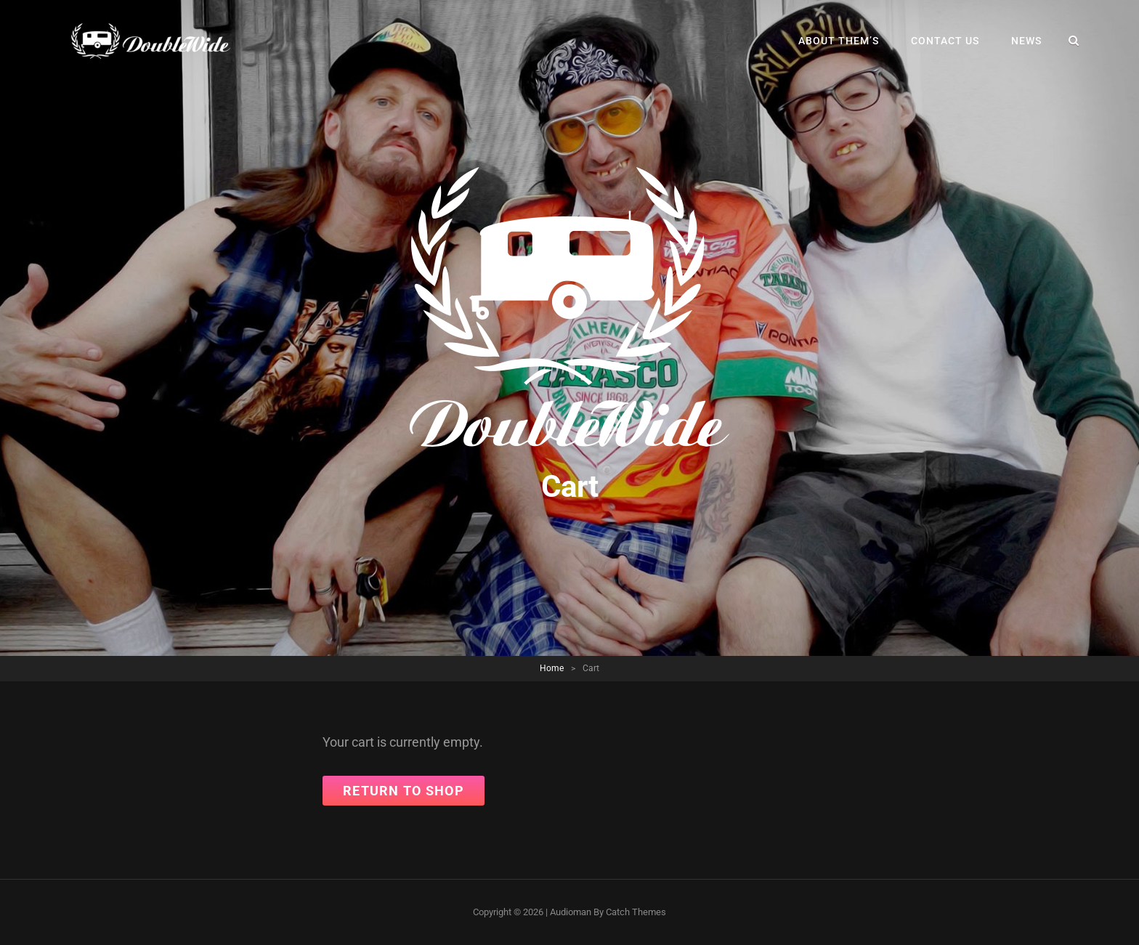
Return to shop (403, 790)
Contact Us (945, 40)
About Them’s (838, 40)
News (1026, 40)
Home (552, 668)
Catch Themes (636, 912)
